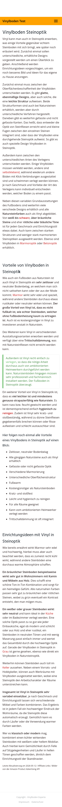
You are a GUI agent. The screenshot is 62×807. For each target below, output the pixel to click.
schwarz (24, 218)
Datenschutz (37, 802)
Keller (5, 667)
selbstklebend (11, 172)
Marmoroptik (28, 243)
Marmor (18, 295)
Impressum (24, 802)
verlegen (11, 362)
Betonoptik (50, 243)
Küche (49, 613)
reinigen (7, 413)
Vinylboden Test (13, 21)
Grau (5, 651)
